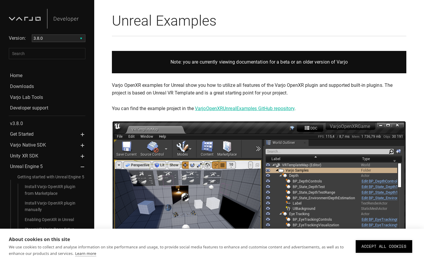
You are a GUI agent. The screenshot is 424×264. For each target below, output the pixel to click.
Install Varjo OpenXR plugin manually (50, 206)
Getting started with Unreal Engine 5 (50, 177)
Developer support (29, 108)
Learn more (85, 253)
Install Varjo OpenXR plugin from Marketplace (50, 189)
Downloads (22, 86)
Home (16, 75)
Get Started (22, 134)
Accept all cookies (384, 246)
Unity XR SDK (24, 156)
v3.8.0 (16, 123)
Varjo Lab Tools (26, 97)
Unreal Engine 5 (26, 166)
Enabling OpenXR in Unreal (49, 219)
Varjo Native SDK (28, 145)
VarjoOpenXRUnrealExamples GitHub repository (244, 108)
